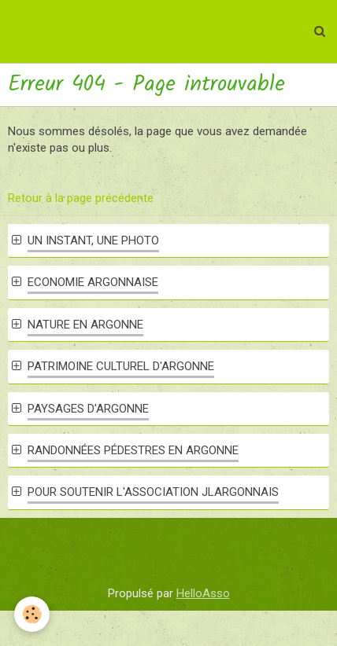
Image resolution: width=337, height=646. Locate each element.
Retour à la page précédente (81, 198)
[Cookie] (32, 614)
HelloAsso (203, 593)
